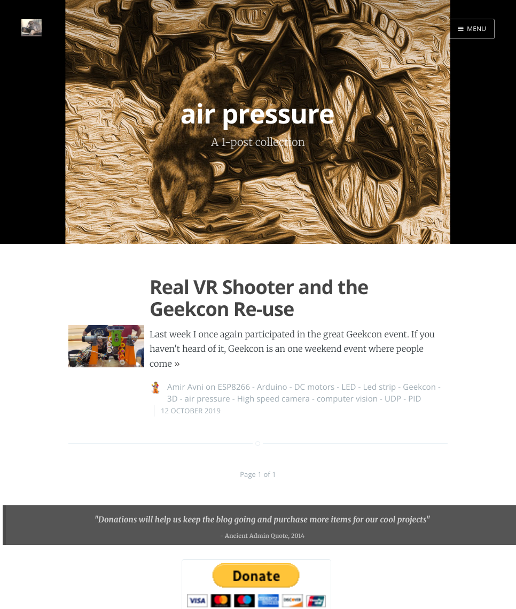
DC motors (314, 387)
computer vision (347, 399)
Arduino (272, 387)
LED (348, 387)
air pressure (207, 399)
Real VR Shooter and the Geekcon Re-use (259, 298)
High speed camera (273, 399)
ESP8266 (233, 387)
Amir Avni (185, 387)
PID (414, 399)
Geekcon (419, 387)
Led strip (379, 387)
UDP (393, 399)
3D (172, 399)
